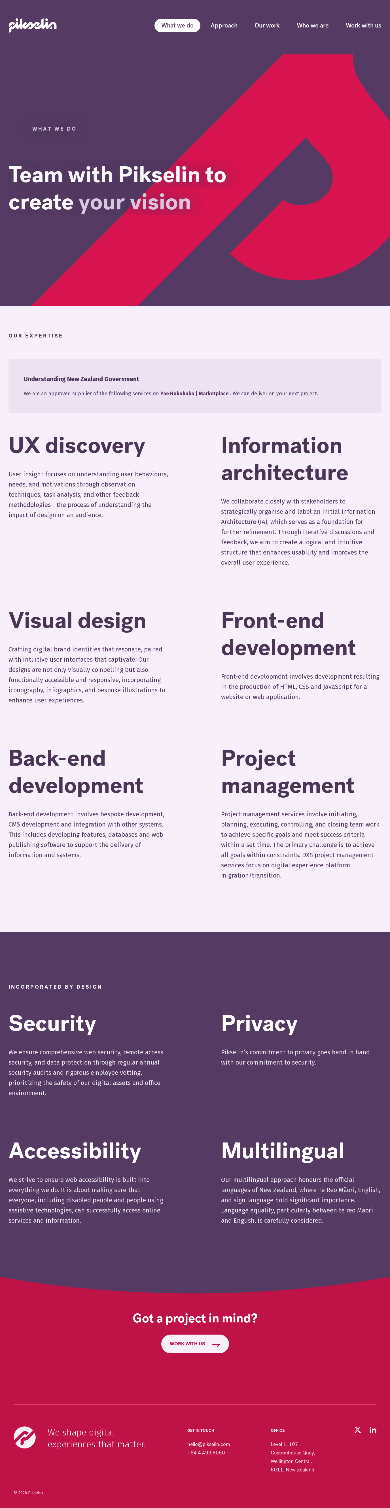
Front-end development (288, 634)
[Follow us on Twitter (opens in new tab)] (357, 1429)
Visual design (77, 621)
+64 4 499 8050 (206, 1452)
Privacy (259, 1023)
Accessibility (75, 1151)
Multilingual (283, 1151)
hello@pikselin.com (208, 1444)
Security (52, 1023)
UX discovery (77, 445)
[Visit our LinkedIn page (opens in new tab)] (373, 1429)
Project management (288, 771)
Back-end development (76, 771)
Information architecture (284, 459)
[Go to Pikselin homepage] (33, 25)
